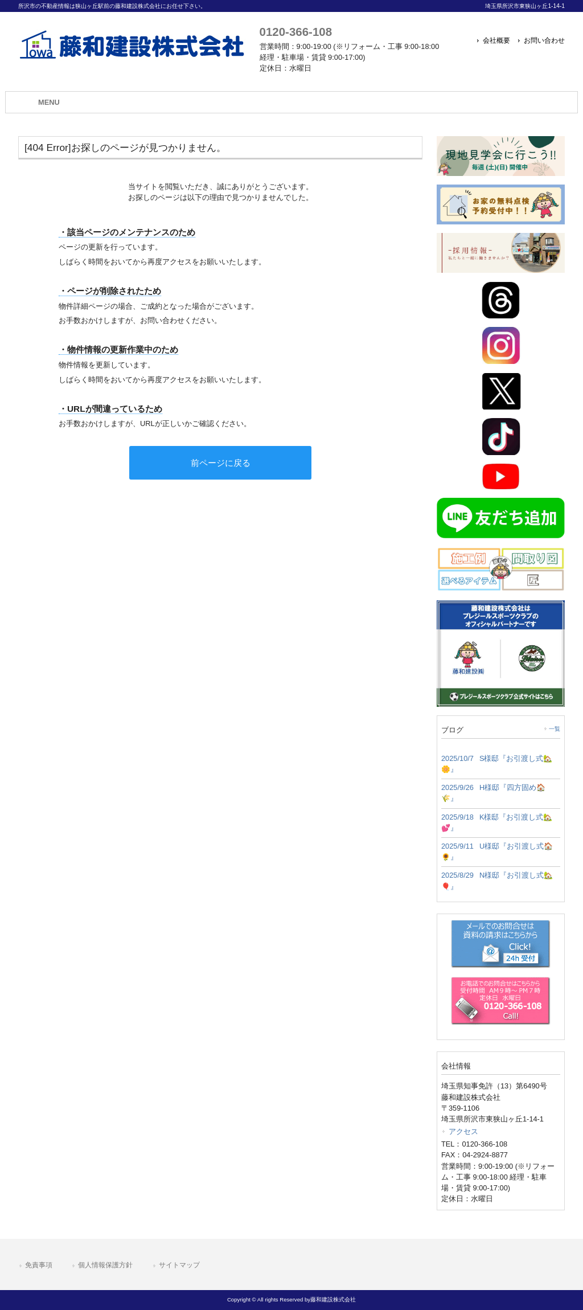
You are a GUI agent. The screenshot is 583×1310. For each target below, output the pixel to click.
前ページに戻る (221, 463)
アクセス (463, 1131)
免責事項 (38, 1265)
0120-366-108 (296, 31)
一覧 (554, 729)
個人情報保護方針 (105, 1265)
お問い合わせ (544, 40)
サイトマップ (179, 1265)
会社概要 (496, 40)
